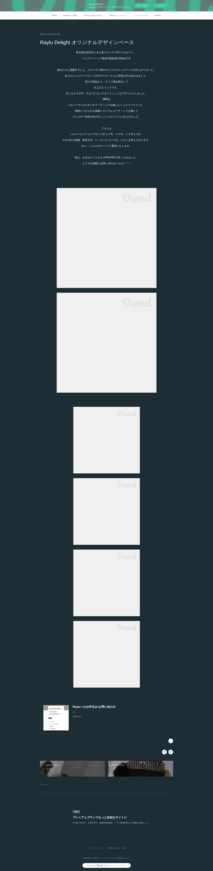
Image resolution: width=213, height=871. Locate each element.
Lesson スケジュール (118, 15)
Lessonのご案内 (70, 15)
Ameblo (158, 15)
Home (54, 15)
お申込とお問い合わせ (92, 15)
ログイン (161, 5)
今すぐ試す (142, 5)
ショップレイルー (140, 15)
